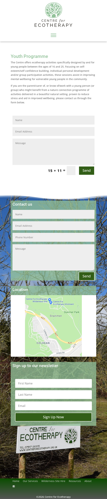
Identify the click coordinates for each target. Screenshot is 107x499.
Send (87, 170)
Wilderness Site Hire (53, 481)
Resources (75, 481)
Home (15, 481)
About (88, 481)
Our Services (30, 481)
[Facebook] (14, 486)
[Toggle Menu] (53, 35)
